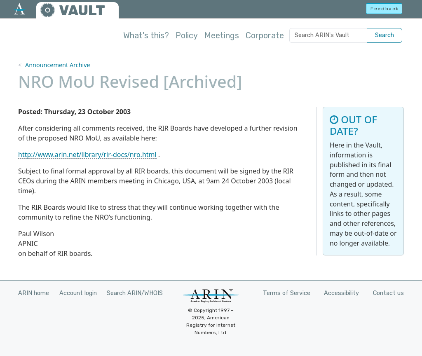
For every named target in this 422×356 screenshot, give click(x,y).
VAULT (82, 10)
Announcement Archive (57, 65)
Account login (78, 293)
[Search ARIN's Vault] (328, 35)
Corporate (265, 35)
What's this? (146, 35)
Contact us (388, 293)
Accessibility (341, 293)
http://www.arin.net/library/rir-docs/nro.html (87, 154)
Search (384, 35)
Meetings (221, 35)
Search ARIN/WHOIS (135, 293)
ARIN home (33, 293)
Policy (187, 35)
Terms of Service (286, 293)
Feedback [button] (384, 9)
